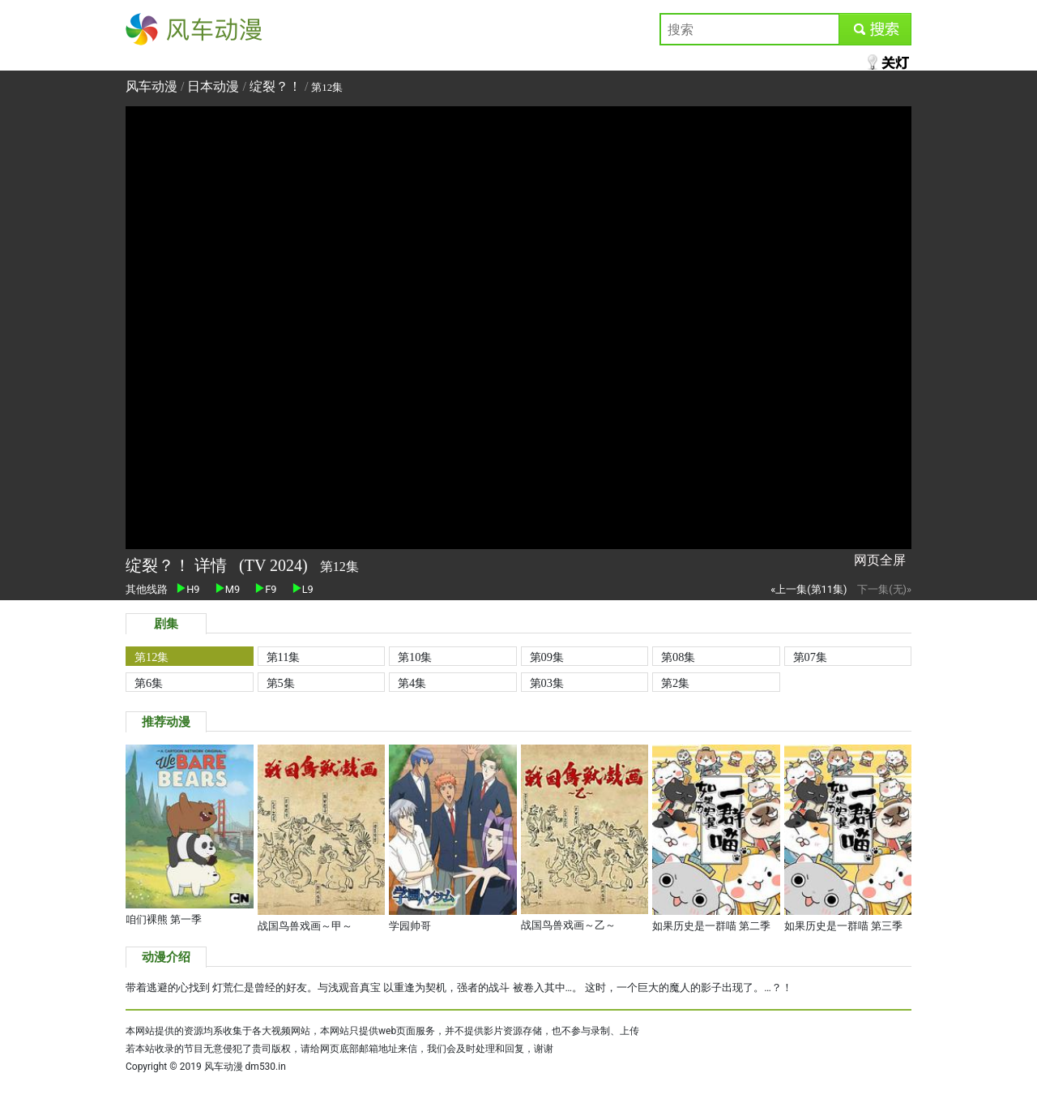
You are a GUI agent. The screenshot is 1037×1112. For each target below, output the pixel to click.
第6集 (148, 682)
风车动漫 (151, 28)
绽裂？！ (275, 86)
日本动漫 (214, 86)
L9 (303, 589)
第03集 (547, 682)
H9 (188, 589)
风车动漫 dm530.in (245, 1066)
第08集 (678, 656)
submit (874, 28)
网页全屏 (880, 560)
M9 (228, 589)
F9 (265, 589)
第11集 (284, 656)
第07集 (810, 656)
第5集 (281, 682)
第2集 (675, 682)
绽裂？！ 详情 (178, 565)
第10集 (415, 656)
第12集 (151, 656)
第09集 (547, 656)
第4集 (412, 682)
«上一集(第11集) (808, 589)
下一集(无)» (884, 589)
